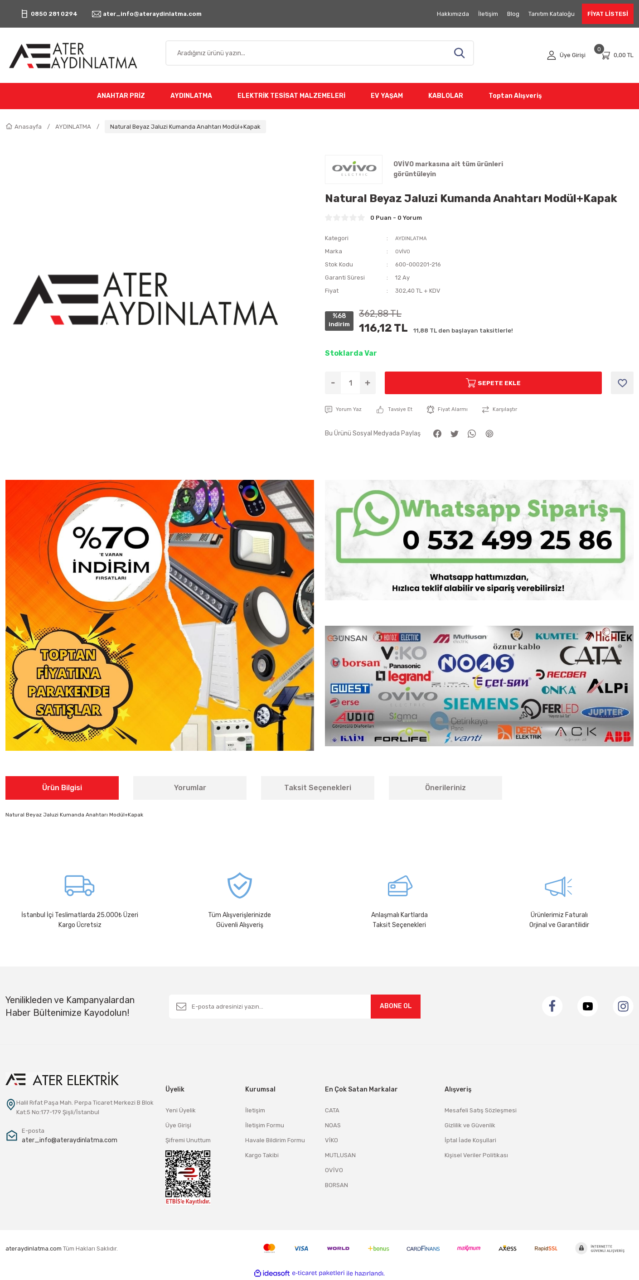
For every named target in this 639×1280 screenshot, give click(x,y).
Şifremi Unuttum (188, 1140)
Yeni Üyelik (180, 1110)
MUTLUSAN (340, 1155)
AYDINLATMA (413, 238)
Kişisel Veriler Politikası (476, 1155)
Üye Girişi (178, 1125)
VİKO (331, 1140)
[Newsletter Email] (295, 1007)
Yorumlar (190, 787)
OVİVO (404, 251)
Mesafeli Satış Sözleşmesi (481, 1110)
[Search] (319, 53)
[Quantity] (350, 383)
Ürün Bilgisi (62, 787)
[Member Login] (566, 55)
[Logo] (80, 55)
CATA (332, 1110)
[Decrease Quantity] (333, 383)
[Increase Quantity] (367, 383)
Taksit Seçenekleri (317, 787)
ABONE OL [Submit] (396, 1006)
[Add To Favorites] (622, 383)
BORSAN (336, 1185)
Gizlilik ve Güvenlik (470, 1125)
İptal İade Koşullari (470, 1140)
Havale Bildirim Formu (275, 1140)
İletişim (255, 1110)
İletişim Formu (264, 1125)
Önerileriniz (445, 787)
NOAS (333, 1125)
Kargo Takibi (262, 1155)
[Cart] (617, 55)
